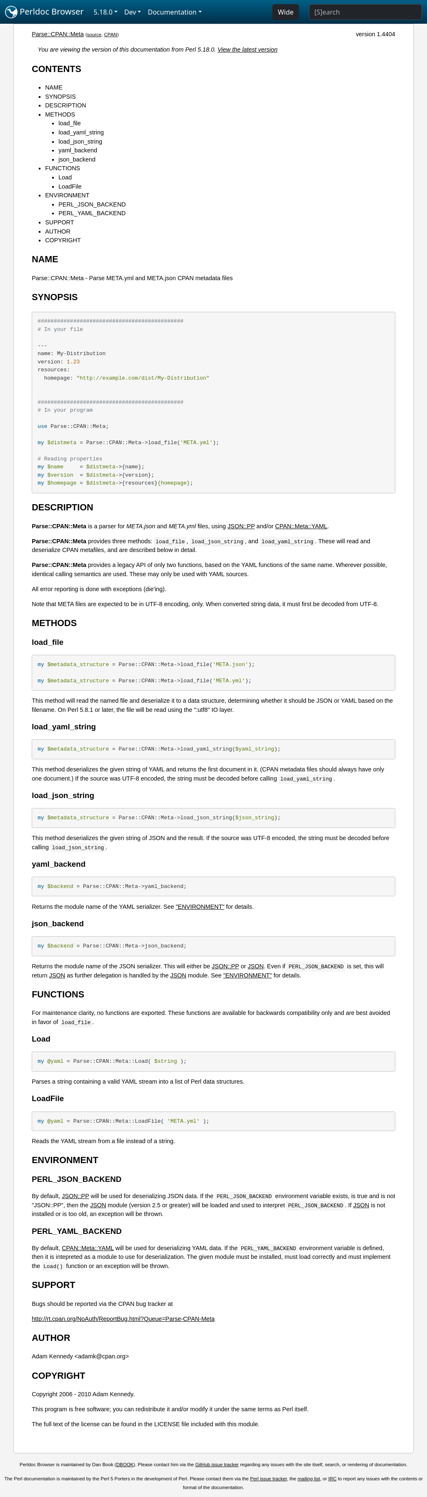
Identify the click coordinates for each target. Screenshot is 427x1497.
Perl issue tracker (268, 1478)
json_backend (76, 159)
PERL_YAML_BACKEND (92, 213)
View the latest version (248, 49)
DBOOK (125, 1464)
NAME (54, 87)
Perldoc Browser (44, 12)
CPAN (110, 34)
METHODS (60, 114)
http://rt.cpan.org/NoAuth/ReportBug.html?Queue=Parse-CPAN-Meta (123, 1318)
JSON (256, 966)
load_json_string (80, 141)
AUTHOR (57, 231)
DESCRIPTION (65, 105)
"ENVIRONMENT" (200, 906)
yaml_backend (77, 150)
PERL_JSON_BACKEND (92, 204)
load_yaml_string (81, 132)
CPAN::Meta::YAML (301, 526)
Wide (286, 12)
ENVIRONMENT (67, 195)
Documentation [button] (172, 12)
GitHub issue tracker (217, 1464)
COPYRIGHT (63, 240)
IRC (332, 1478)
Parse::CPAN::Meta (58, 34)
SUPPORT (59, 222)
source (94, 34)
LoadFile (69, 186)
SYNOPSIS (60, 96)
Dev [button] (130, 12)
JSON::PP (241, 526)
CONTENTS (56, 69)
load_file (69, 123)
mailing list (309, 1478)
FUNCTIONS (62, 168)
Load (65, 177)
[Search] (365, 12)
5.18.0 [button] (103, 12)
